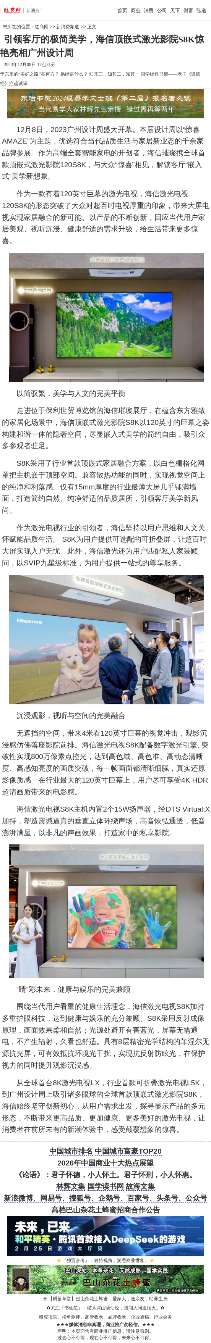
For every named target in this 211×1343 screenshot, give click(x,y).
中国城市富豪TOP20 (128, 1151)
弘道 (201, 10)
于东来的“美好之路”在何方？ (29, 74)
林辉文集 (70, 1186)
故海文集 (140, 1186)
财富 (188, 10)
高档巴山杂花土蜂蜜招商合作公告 (105, 1210)
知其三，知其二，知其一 (114, 74)
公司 (162, 10)
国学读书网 (106, 1186)
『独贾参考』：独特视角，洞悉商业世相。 (105, 1260)
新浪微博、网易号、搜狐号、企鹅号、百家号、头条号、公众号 (105, 1198)
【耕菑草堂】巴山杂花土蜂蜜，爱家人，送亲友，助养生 (105, 1298)
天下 (175, 10)
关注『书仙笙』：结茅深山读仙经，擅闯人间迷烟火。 (105, 1308)
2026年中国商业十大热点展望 (105, 1163)
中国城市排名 (71, 1151)
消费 (149, 10)
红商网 (42, 26)
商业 (136, 10)
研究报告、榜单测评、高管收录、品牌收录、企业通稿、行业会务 (105, 1317)
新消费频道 (67, 26)
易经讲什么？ (74, 74)
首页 (122, 10)
